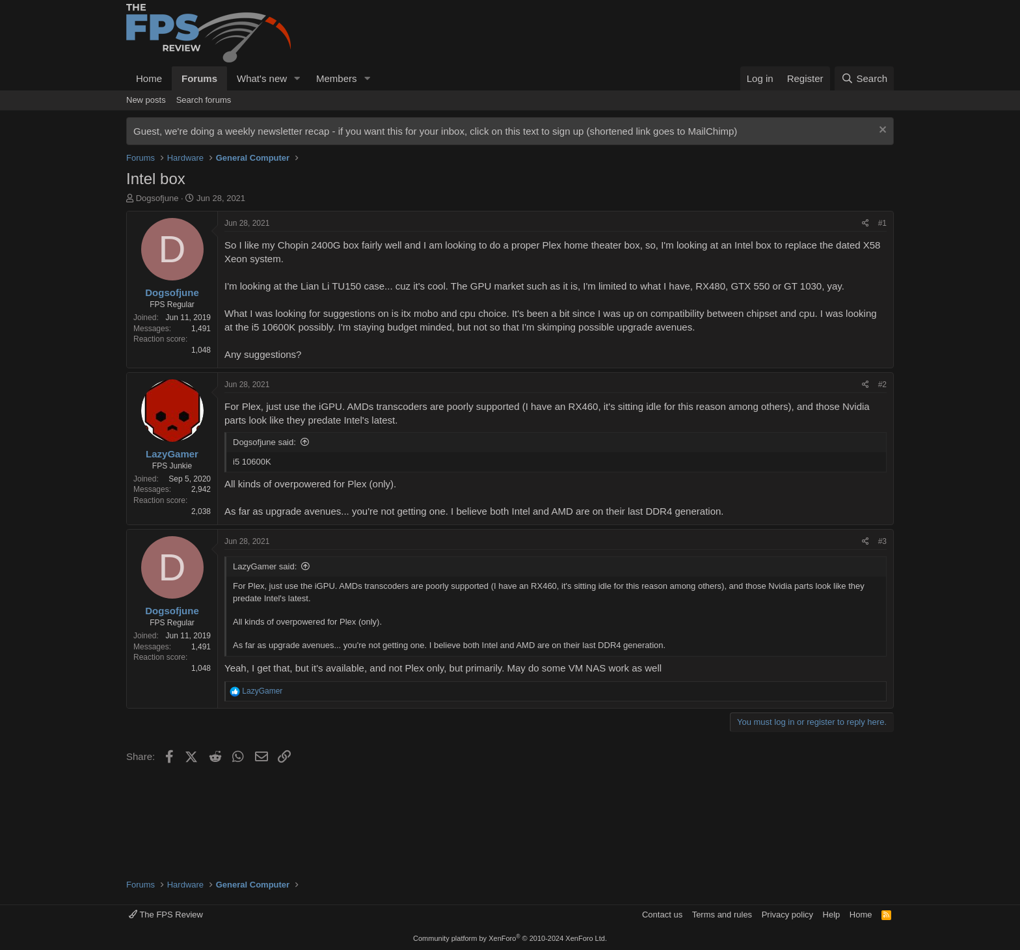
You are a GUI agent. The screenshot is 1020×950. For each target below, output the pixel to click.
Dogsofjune (157, 198)
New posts (146, 100)
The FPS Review (166, 914)
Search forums (204, 100)
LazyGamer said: (265, 566)
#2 (882, 384)
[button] (297, 78)
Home (149, 78)
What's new (262, 78)
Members (336, 78)
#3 (882, 541)
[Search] (864, 78)
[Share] (865, 223)
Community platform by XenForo (510, 938)
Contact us (662, 914)
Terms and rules (722, 914)
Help (831, 914)
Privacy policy (787, 914)
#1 (882, 223)
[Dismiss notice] (881, 131)
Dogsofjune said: (264, 442)
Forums (199, 78)
